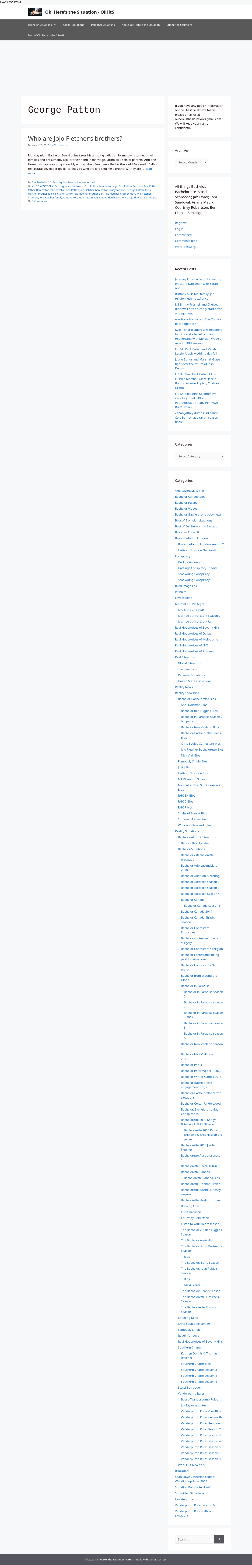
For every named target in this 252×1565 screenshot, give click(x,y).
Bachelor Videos (186, 508)
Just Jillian (184, 767)
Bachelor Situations (44, 24)
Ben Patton (91, 186)
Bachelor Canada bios (190, 497)
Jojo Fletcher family (51, 197)
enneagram (189, 669)
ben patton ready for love (110, 190)
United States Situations (194, 681)
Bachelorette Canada (195, 1172)
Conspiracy (182, 556)
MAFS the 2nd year (191, 610)
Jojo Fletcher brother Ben (88, 193)
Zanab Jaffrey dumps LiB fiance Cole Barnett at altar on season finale (196, 417)
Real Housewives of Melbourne (196, 639)
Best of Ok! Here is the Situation (47, 35)
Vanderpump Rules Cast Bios (201, 1411)
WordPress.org (185, 247)
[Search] (219, 1539)
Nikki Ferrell (192, 1285)
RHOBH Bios (186, 795)
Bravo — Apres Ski (187, 532)
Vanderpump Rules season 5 (201, 1447)
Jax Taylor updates (193, 1405)
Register (181, 223)
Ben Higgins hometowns (68, 186)
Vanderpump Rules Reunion (200, 1423)
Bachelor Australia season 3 (200, 888)
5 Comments (39, 201)
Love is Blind (183, 598)
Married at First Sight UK (195, 621)
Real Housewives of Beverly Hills (197, 627)
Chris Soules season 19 (194, 1324)
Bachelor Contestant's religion (202, 949)
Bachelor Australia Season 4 (200, 894)
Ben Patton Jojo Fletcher (80, 190)
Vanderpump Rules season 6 (195, 1505)
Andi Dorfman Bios (194, 705)
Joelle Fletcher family (60, 193)
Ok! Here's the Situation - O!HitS (79, 12)
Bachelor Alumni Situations (197, 837)
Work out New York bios (194, 825)
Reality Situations (187, 831)
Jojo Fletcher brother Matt (120, 193)
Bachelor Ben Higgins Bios (199, 711)
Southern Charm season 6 (199, 1382)
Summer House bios (192, 819)
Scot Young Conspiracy (194, 574)
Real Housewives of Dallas (193, 633)
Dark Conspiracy (189, 562)
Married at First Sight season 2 (199, 616)
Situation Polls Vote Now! (192, 1487)
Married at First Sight (189, 604)
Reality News (184, 687)
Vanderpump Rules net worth (201, 1417)
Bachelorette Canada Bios (202, 1178)
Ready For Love (188, 1335)
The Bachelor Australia (196, 1240)
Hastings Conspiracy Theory (197, 568)
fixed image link (186, 586)
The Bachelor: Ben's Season (200, 1263)
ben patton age (108, 186)
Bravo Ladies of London (191, 538)
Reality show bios (187, 693)
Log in (179, 229)
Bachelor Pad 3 (191, 1065)
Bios (187, 1257)
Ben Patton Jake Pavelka (50, 190)
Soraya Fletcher (108, 197)
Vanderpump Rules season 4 (201, 1441)
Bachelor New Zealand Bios (200, 727)
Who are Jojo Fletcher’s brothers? (75, 138)
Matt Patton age (88, 197)
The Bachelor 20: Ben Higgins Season (54, 182)
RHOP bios (185, 807)
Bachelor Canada (193, 900)
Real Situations (185, 657)
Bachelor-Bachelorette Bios (197, 699)
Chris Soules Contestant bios (201, 743)
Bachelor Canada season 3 (202, 906)
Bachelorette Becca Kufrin (199, 1166)
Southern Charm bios (196, 1364)
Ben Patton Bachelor (131, 186)
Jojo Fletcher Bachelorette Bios (202, 749)
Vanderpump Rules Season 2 (201, 1429)
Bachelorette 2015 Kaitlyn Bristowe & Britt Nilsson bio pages (203, 1134)
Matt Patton (70, 197)
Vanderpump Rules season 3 (201, 1435)
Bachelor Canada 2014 (196, 911)
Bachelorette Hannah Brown (200, 1184)
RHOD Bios (185, 801)
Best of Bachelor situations (193, 520)
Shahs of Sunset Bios (192, 813)
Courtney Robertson (195, 1218)
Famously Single (189, 1330)
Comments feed (186, 241)
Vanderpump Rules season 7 (201, 1453)
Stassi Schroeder (189, 1387)
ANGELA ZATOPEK (42, 186)
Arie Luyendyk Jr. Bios (190, 491)
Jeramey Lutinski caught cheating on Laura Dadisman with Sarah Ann (198, 283)
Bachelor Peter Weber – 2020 (201, 1071)
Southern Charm (189, 1347)
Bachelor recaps (186, 502)
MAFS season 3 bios (191, 779)
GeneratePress (158, 1559)
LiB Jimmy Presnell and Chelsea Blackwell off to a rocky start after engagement (198, 308)
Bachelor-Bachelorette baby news (198, 514)
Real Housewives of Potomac (195, 651)
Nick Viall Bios (190, 755)
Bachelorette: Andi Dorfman (200, 1200)
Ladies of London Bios (193, 773)
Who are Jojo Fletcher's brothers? (137, 197)
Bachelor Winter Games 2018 (201, 1077)
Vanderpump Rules (191, 1393)
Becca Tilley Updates (195, 843)
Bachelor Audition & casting (200, 876)
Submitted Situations (179, 24)
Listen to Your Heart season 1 (201, 1224)
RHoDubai (182, 1471)
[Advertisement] (126, 66)
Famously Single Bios (192, 761)
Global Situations (73, 24)
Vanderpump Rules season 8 (201, 1459)
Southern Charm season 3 (199, 1370)
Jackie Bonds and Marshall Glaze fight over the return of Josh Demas (197, 363)
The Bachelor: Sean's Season (200, 1291)
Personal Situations (103, 24)
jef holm (180, 592)
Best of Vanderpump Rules (199, 1399)
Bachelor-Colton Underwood (201, 1103)
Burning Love (190, 1206)
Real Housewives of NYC (191, 645)
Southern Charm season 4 (199, 1376)
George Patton (135, 190)
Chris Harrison (191, 1212)
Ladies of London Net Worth (197, 550)
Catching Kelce (188, 1318)
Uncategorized (86, 182)
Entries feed (183, 235)
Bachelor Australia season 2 (200, 882)
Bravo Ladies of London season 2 (201, 544)
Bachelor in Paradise (195, 986)
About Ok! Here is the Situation (141, 24)
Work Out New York (191, 1465)
